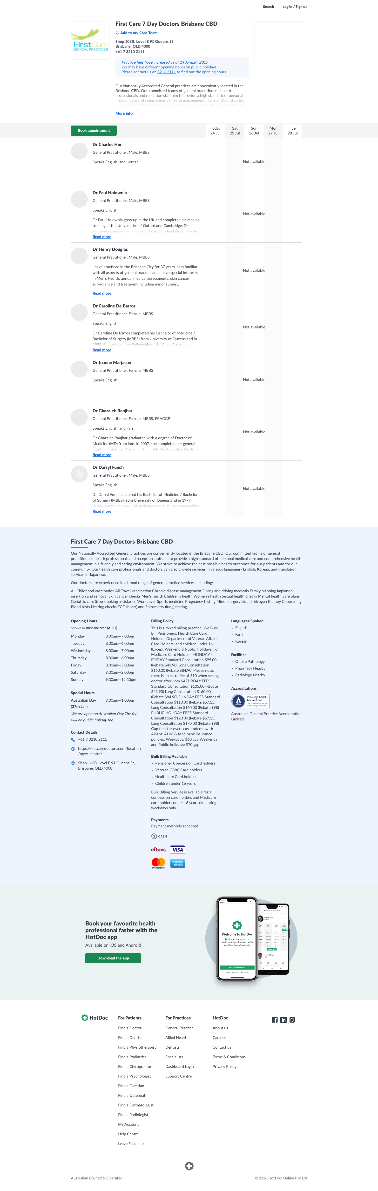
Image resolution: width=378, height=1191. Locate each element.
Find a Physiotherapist (137, 1047)
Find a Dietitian (131, 1086)
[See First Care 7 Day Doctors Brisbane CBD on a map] (281, 42)
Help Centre (128, 1134)
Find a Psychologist (134, 1076)
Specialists (174, 1057)
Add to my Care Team (136, 33)
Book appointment (94, 131)
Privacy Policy (224, 1067)
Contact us (222, 1047)
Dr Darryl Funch (108, 468)
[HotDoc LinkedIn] (283, 1020)
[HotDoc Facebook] (274, 1020)
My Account (128, 1124)
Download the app (113, 958)
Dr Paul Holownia (110, 193)
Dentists (172, 1047)
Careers (219, 1038)
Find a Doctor (130, 1028)
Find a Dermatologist (136, 1105)
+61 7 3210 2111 (92, 739)
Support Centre (178, 1076)
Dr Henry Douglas (110, 249)
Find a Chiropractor (134, 1067)
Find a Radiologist (133, 1115)
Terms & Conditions (229, 1057)
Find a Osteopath (133, 1096)
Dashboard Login (179, 1067)
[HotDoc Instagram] (292, 1020)
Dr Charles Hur (107, 145)
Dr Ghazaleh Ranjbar (112, 411)
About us (220, 1028)
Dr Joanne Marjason (112, 363)
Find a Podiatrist (132, 1057)
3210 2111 (166, 72)
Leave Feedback (131, 1144)
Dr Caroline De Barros (114, 306)
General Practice (179, 1028)
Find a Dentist (130, 1038)
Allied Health (176, 1038)
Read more (102, 237)
